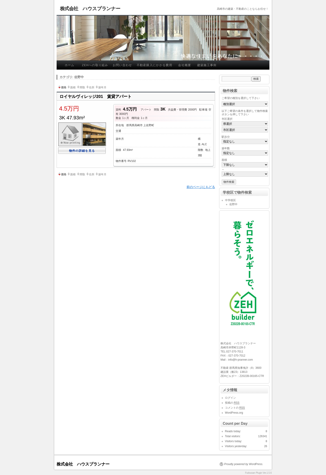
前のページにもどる (201, 187)
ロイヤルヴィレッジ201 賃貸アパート (96, 96)
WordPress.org (234, 412)
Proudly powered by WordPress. (243, 464)
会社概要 (184, 65)
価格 (62, 87)
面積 (71, 87)
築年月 (100, 87)
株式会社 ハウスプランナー (90, 8)
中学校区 (230, 200)
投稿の (232, 403)
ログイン (230, 397)
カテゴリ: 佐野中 (72, 77)
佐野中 (233, 204)
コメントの (235, 408)
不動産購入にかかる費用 (154, 65)
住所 (90, 87)
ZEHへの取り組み (95, 65)
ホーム (69, 65)
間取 (81, 87)
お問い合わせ (122, 65)
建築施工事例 (207, 65)
